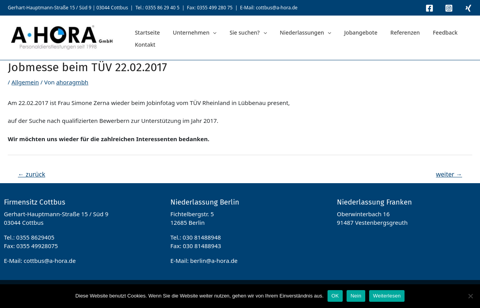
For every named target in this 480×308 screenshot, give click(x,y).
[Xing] (468, 8)
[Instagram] (449, 8)
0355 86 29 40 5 (162, 7)
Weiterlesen (387, 296)
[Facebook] (429, 8)
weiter (449, 174)
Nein (355, 296)
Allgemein (25, 82)
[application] (204, 38)
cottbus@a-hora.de (277, 7)
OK (335, 296)
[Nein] (470, 296)
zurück (31, 174)
